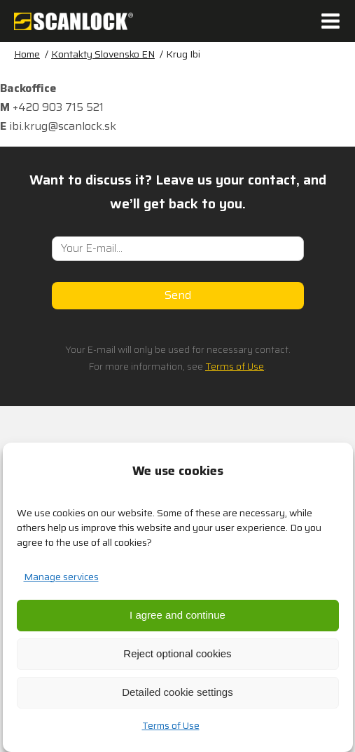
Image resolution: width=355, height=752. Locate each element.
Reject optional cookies (177, 653)
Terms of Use (171, 725)
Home (27, 54)
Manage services (61, 576)
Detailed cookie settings (177, 692)
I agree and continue (177, 615)
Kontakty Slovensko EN (103, 54)
